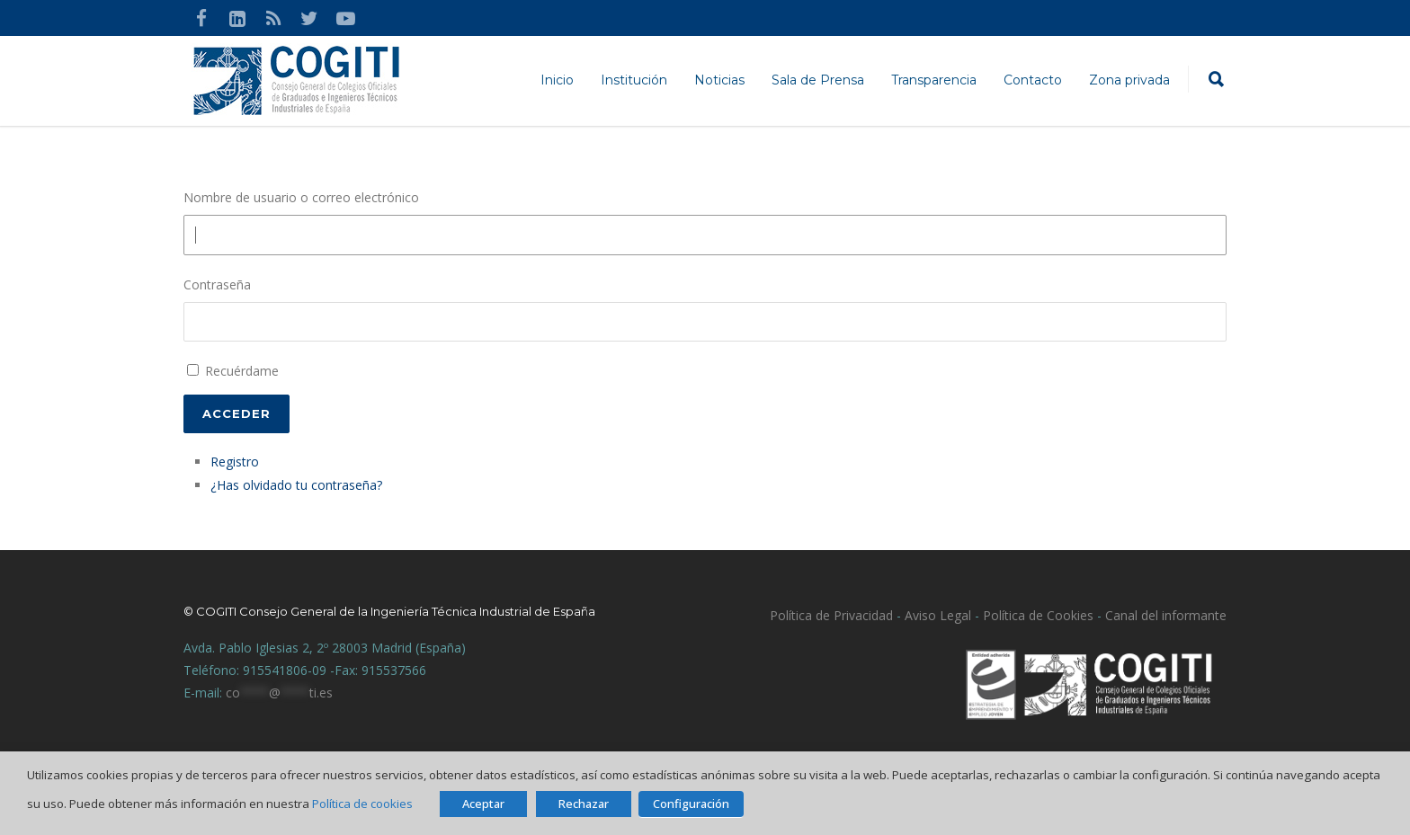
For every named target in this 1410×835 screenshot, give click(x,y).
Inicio (557, 80)
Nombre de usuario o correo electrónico (301, 197)
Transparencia (934, 80)
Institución (634, 80)
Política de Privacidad (831, 615)
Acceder (236, 413)
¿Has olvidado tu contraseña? (296, 484)
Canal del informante (1166, 615)
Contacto (1033, 80)
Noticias (719, 80)
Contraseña (217, 284)
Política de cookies (362, 803)
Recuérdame (242, 370)
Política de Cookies (1038, 615)
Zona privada (1129, 80)
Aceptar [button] (483, 803)
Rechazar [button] (583, 803)
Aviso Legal (936, 615)
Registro (234, 461)
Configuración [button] (691, 803)
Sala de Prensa (818, 80)
